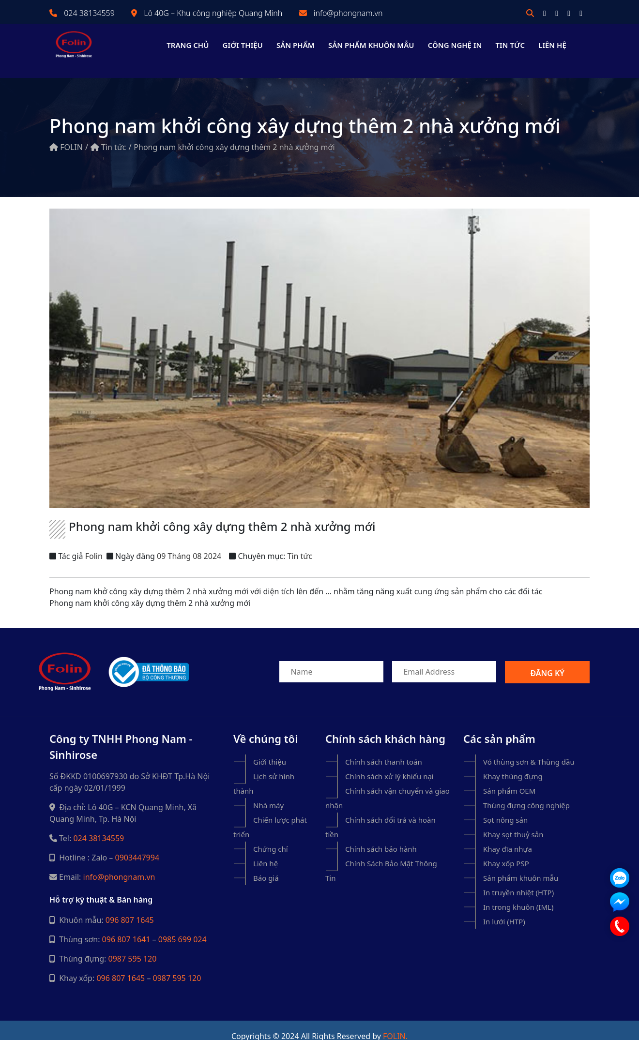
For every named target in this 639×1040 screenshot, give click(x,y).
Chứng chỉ (270, 837)
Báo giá (266, 866)
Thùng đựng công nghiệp (526, 794)
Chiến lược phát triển (270, 815)
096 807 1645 (130, 908)
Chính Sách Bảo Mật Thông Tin (381, 859)
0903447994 (137, 846)
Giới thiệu (243, 45)
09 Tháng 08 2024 (189, 544)
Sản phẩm (295, 45)
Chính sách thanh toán (383, 750)
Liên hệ (552, 45)
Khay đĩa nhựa (507, 837)
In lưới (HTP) (504, 910)
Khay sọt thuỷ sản (513, 823)
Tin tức (510, 45)
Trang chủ (188, 45)
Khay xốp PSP (506, 852)
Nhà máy (268, 794)
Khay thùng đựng (513, 764)
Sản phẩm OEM (509, 779)
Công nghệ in (455, 45)
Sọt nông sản (505, 808)
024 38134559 (89, 13)
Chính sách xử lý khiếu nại (389, 764)
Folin (94, 544)
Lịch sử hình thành (263, 772)
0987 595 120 (132, 947)
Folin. (395, 1024)
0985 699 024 (182, 927)
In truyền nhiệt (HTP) (518, 881)
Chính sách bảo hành (381, 837)
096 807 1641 (126, 927)
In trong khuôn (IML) (518, 895)
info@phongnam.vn (348, 13)
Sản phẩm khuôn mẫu (371, 45)
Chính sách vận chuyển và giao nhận (387, 786)
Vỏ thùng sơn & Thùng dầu (529, 750)
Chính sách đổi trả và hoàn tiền (380, 815)
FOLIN (66, 135)
